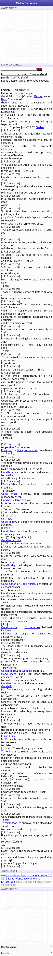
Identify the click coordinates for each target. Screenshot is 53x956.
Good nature (9, 627)
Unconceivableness (28, 878)
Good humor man (11, 593)
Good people (8, 670)
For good (6, 450)
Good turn (7, 683)
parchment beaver (37, 875)
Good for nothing (11, 540)
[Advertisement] (26, 36)
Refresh (5, 952)
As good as (7, 447)
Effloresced (8, 881)
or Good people (29, 531)
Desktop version (9, 946)
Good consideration (12, 500)
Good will (6, 686)
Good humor (8, 583)
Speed (38, 680)
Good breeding (10, 472)
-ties (35, 881)
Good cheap (9, 493)
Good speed (9, 673)
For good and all (27, 450)
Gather (40, 127)
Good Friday (8, 565)
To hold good (9, 751)
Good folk (8, 531)
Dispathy (11, 878)
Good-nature (32, 627)
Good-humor (27, 583)
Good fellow (8, 521)
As (28, 447)
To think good (9, 822)
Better (38, 96)
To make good (10, 767)
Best (4, 99)
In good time (8, 736)
